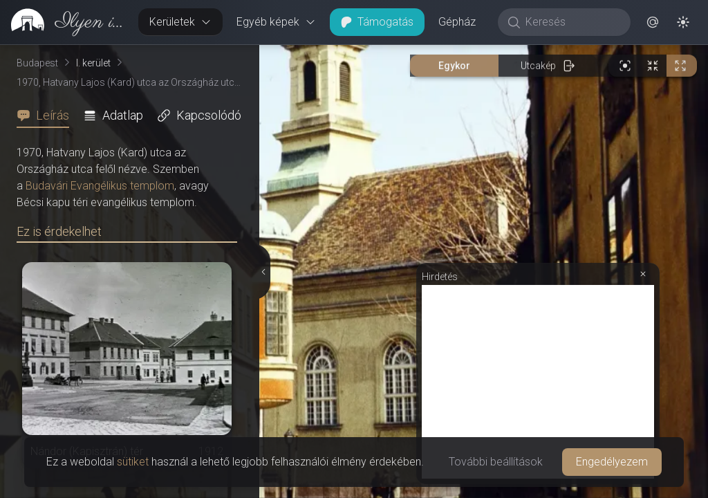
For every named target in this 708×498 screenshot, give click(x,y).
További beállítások (496, 461)
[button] (653, 22)
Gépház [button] (457, 21)
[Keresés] (571, 22)
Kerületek (180, 21)
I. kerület (93, 62)
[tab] (47, 115)
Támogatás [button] (377, 21)
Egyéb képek (276, 21)
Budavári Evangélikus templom (100, 185)
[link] (63, 22)
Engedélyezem (612, 461)
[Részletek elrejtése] (262, 271)
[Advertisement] (538, 382)
